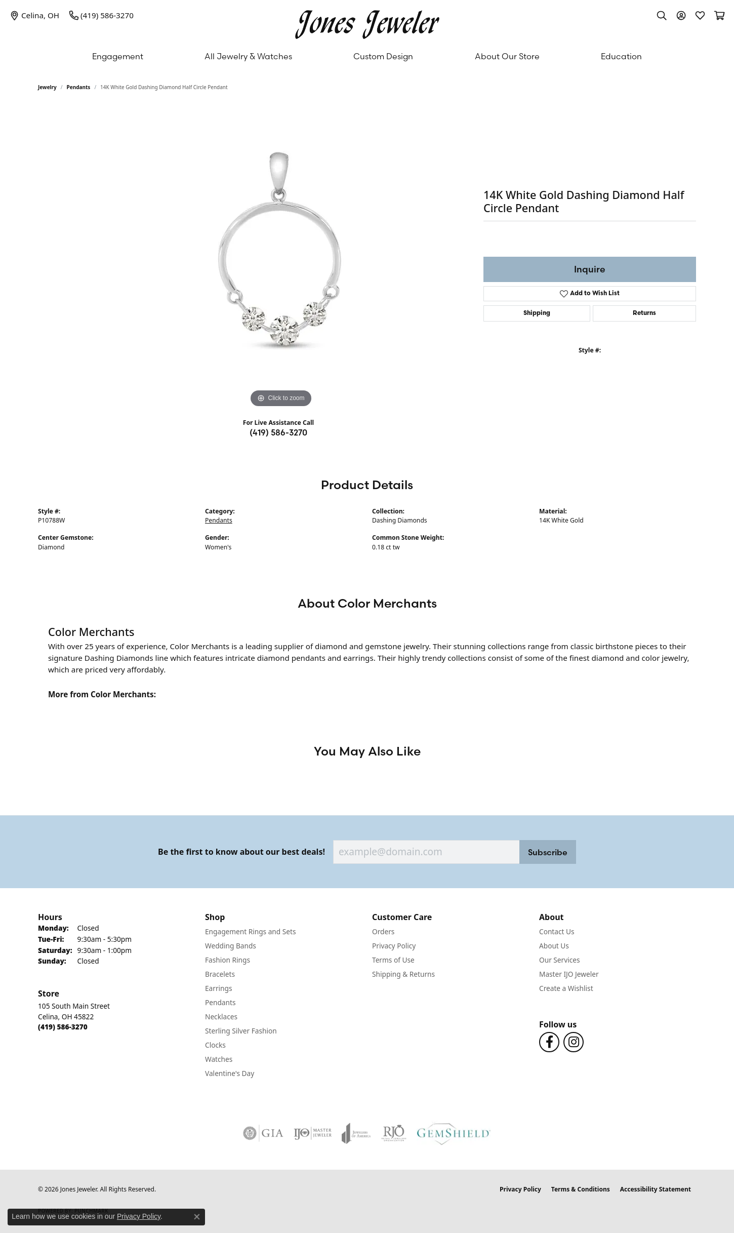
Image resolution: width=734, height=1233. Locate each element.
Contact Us (557, 931)
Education (621, 56)
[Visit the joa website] (356, 1133)
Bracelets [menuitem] (220, 974)
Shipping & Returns (403, 974)
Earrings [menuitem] (218, 988)
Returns (644, 313)
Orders (383, 931)
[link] (34, 15)
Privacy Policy (394, 945)
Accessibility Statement (655, 1189)
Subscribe (547, 852)
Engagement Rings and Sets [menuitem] (250, 931)
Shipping (536, 313)
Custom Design (383, 56)
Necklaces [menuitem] (221, 1016)
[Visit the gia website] (263, 1133)
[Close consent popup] (197, 1217)
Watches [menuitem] (218, 1059)
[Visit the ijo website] (313, 1133)
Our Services (559, 960)
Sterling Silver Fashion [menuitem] (241, 1031)
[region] (281, 258)
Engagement (117, 56)
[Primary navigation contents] (367, 56)
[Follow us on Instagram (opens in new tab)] (573, 1042)
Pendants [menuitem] (220, 1002)
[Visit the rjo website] (393, 1133)
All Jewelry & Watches (248, 56)
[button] (661, 15)
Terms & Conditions (580, 1189)
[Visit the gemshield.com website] (454, 1133)
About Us (554, 945)
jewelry (47, 87)
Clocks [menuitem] (215, 1045)
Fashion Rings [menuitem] (227, 960)
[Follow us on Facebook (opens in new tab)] (549, 1042)
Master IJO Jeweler (569, 974)
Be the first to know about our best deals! (241, 852)
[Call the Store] (63, 1026)
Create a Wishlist (566, 988)
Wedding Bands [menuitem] (230, 945)
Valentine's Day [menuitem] (229, 1073)
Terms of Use (393, 960)
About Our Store (507, 56)
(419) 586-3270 (278, 432)
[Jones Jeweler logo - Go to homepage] (367, 22)
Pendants (79, 87)
